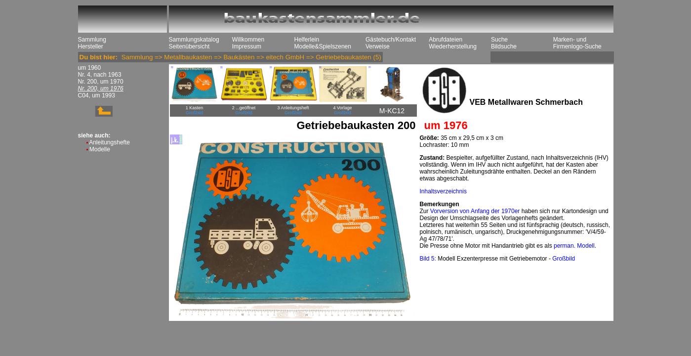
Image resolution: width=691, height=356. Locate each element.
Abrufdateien (445, 39)
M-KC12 (392, 111)
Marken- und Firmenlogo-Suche (577, 43)
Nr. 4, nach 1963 (100, 74)
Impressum (246, 46)
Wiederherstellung (453, 46)
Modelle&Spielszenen (322, 46)
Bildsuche (504, 46)
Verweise (378, 46)
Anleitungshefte (109, 142)
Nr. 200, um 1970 (100, 81)
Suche (499, 39)
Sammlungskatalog (194, 39)
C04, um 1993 (96, 95)
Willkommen (248, 39)
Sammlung (92, 39)
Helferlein (307, 39)
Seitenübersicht (189, 46)
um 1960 (89, 67)
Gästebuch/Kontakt (391, 39)
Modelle (99, 149)
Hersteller (90, 46)
